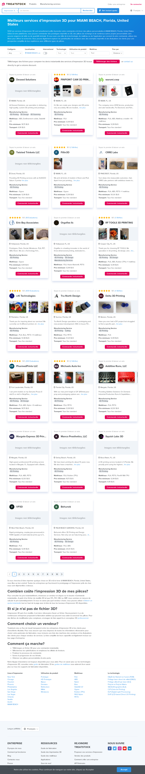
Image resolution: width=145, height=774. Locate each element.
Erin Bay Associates (27, 222)
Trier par (115, 49)
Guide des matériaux (49, 756)
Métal (43, 689)
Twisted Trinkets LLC (28, 152)
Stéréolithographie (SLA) (117, 687)
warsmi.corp (112, 79)
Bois (76, 684)
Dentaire (44, 684)
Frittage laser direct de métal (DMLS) (122, 679)
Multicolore (45, 687)
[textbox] (61, 53)
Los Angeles (12, 689)
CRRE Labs (111, 152)
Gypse (76, 689)
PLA (75, 677)
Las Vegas (11, 694)
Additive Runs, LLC (116, 366)
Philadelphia (12, 687)
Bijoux (43, 682)
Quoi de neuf (46, 763)
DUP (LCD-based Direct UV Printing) (121, 694)
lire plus (82, 108)
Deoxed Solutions (26, 79)
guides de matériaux (62, 664)
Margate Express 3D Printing (32, 436)
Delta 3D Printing (115, 295)
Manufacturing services (50, 4)
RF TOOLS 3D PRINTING (119, 222)
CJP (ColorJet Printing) (116, 689)
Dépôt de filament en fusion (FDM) (121, 677)
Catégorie (11, 49)
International (48, 49)
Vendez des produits (82, 756)
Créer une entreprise (116, 4)
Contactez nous (13, 760)
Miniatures (45, 692)
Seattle (10, 699)
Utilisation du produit (77, 49)
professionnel (83, 618)
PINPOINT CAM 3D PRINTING (77, 79)
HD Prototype (46, 679)
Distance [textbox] (116, 53)
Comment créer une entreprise (86, 760)
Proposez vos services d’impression (88, 752)
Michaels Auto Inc (71, 366)
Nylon (76, 682)
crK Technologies (26, 295)
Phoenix (10, 684)
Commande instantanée (28, 133)
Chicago (10, 679)
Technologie (61, 49)
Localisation (30, 49)
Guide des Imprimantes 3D (51, 752)
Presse (10, 763)
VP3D (19, 506)
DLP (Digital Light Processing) (119, 692)
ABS (76, 679)
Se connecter (136, 4)
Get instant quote (108, 10)
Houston (10, 682)
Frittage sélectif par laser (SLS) (119, 682)
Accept (124, 769)
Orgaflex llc (67, 222)
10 (57, 574)
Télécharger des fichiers (106, 61)
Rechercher (88, 10)
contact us (128, 61)
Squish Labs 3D (114, 436)
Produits (32, 4)
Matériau (93, 49)
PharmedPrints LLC (27, 366)
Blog (9, 756)
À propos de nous (14, 748)
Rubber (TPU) (79, 692)
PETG (76, 697)
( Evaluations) (31, 218)
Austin (9, 702)
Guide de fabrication (49, 748)
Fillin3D (65, 152)
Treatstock (14, 4)
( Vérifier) (74, 75)
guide (36, 664)
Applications (45, 760)
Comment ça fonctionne (16, 752)
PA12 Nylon (78, 694)
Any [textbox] (10, 53)
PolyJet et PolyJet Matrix (117, 684)
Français (136, 10)
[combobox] (50, 10)
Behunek (66, 506)
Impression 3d (11, 11)
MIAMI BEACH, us (33, 53)
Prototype (44, 677)
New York (11, 677)
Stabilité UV (78, 687)
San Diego (11, 692)
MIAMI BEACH (12, 704)
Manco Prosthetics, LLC (74, 436)
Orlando (10, 697)
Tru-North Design (70, 295)
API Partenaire (79, 763)
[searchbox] (99, 53)
